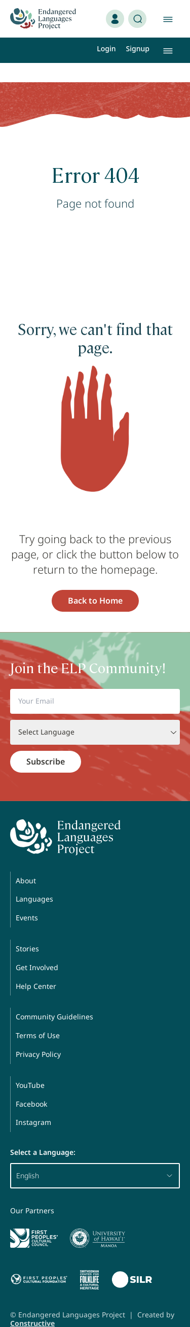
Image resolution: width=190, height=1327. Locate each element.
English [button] (95, 1156)
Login (106, 48)
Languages (34, 879)
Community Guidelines (54, 997)
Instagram (33, 1103)
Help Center (36, 967)
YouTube (30, 1066)
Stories (27, 929)
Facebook (31, 1084)
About (26, 861)
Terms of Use (38, 1016)
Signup (137, 48)
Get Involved (37, 948)
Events (27, 898)
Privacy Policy (38, 1035)
